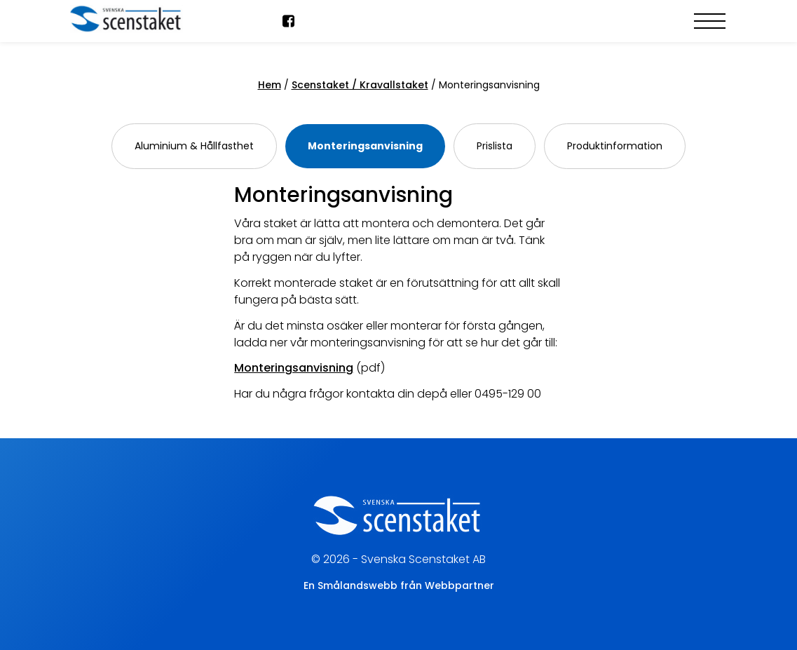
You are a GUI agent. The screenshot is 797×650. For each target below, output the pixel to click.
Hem (269, 85)
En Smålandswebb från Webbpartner (399, 585)
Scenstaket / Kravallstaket (360, 85)
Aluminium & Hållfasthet (194, 146)
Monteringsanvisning (365, 146)
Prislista (494, 146)
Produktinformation (614, 146)
